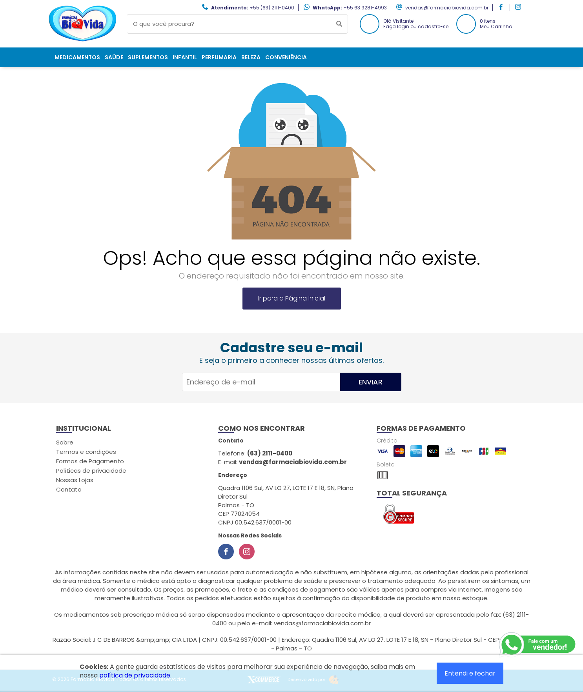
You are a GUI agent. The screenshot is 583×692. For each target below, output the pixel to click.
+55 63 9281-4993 (365, 7)
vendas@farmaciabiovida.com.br (446, 7)
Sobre (64, 442)
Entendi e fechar (470, 673)
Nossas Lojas (74, 480)
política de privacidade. (135, 675)
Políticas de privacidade (91, 470)
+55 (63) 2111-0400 (272, 7)
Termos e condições (86, 452)
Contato (69, 489)
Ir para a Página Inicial (291, 298)
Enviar (371, 382)
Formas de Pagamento (90, 461)
